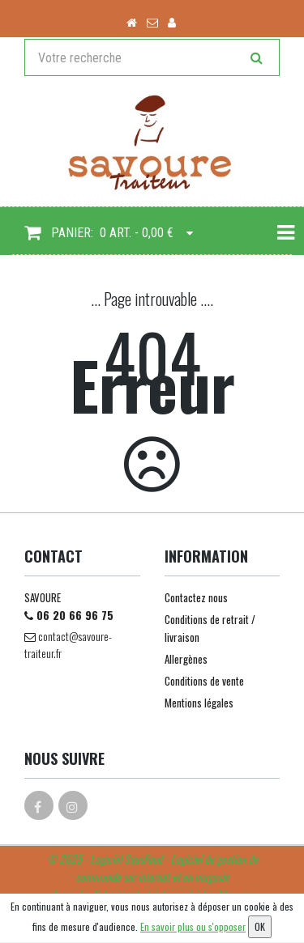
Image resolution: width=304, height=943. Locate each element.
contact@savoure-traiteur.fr (68, 644)
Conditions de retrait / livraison (210, 628)
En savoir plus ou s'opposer (193, 926)
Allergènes (186, 659)
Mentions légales (199, 703)
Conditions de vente (204, 681)
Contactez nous (196, 597)
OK (260, 926)
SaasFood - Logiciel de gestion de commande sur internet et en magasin (166, 867)
